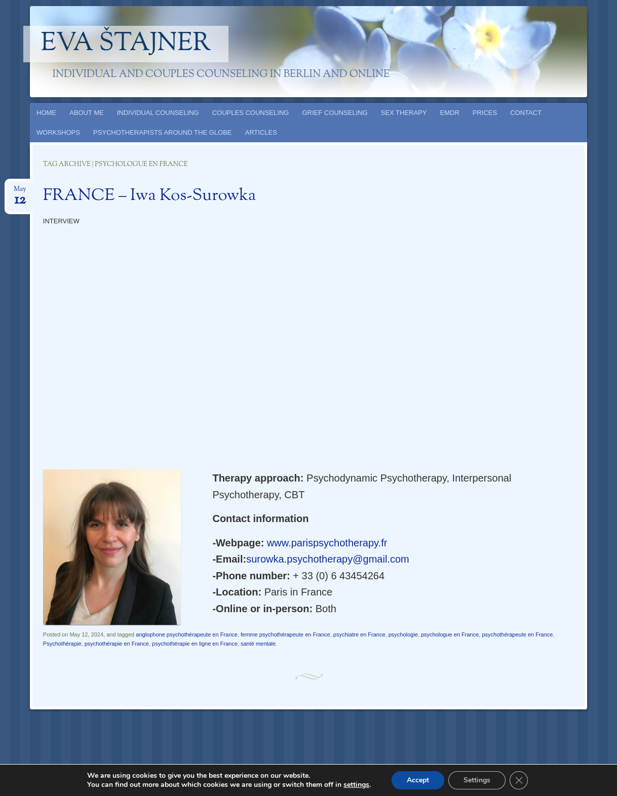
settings (356, 784)
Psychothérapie (62, 644)
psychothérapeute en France (517, 634)
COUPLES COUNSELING (250, 112)
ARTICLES (261, 132)
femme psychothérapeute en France (285, 634)
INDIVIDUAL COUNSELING (158, 112)
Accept (418, 780)
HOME (46, 112)
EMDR (449, 112)
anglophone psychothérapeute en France (187, 634)
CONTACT (526, 112)
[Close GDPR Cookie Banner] (519, 780)
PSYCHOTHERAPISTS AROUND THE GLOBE (162, 132)
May (20, 192)
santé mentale (258, 644)
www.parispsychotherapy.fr (327, 542)
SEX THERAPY (404, 112)
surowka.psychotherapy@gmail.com (327, 559)
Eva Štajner (126, 44)
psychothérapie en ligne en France (195, 644)
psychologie (403, 634)
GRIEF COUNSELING (334, 112)
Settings (477, 780)
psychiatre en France (359, 634)
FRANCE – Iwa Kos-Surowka (149, 196)
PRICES (485, 112)
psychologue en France (450, 634)
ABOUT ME (86, 112)
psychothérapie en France (117, 644)
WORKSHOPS (58, 132)
